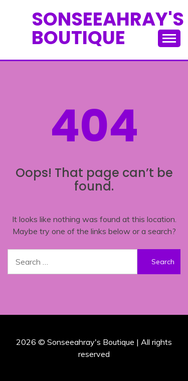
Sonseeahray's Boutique (108, 28)
